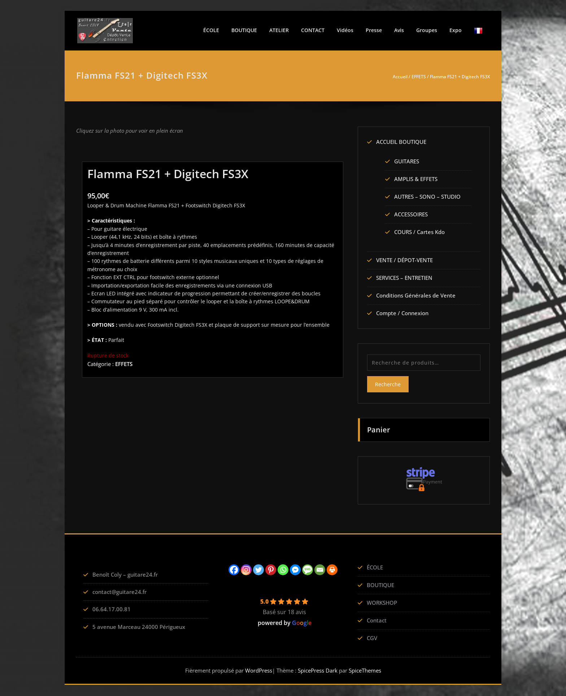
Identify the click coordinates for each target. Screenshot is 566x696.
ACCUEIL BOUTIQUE (401, 142)
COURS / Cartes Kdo (419, 232)
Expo (455, 30)
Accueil (400, 77)
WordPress (258, 670)
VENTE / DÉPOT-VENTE (404, 260)
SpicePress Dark (318, 670)
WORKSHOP (382, 603)
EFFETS (419, 77)
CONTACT (313, 30)
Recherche (388, 384)
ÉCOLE (211, 30)
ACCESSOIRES (411, 214)
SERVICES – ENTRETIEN (404, 278)
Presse (374, 30)
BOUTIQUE (244, 30)
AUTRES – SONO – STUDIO (427, 197)
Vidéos (345, 30)
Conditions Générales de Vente (416, 296)
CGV (372, 638)
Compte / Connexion (402, 313)
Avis (399, 30)
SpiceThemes (364, 670)
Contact (377, 620)
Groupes (426, 30)
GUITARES (406, 161)
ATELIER (279, 30)
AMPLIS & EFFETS (415, 179)
